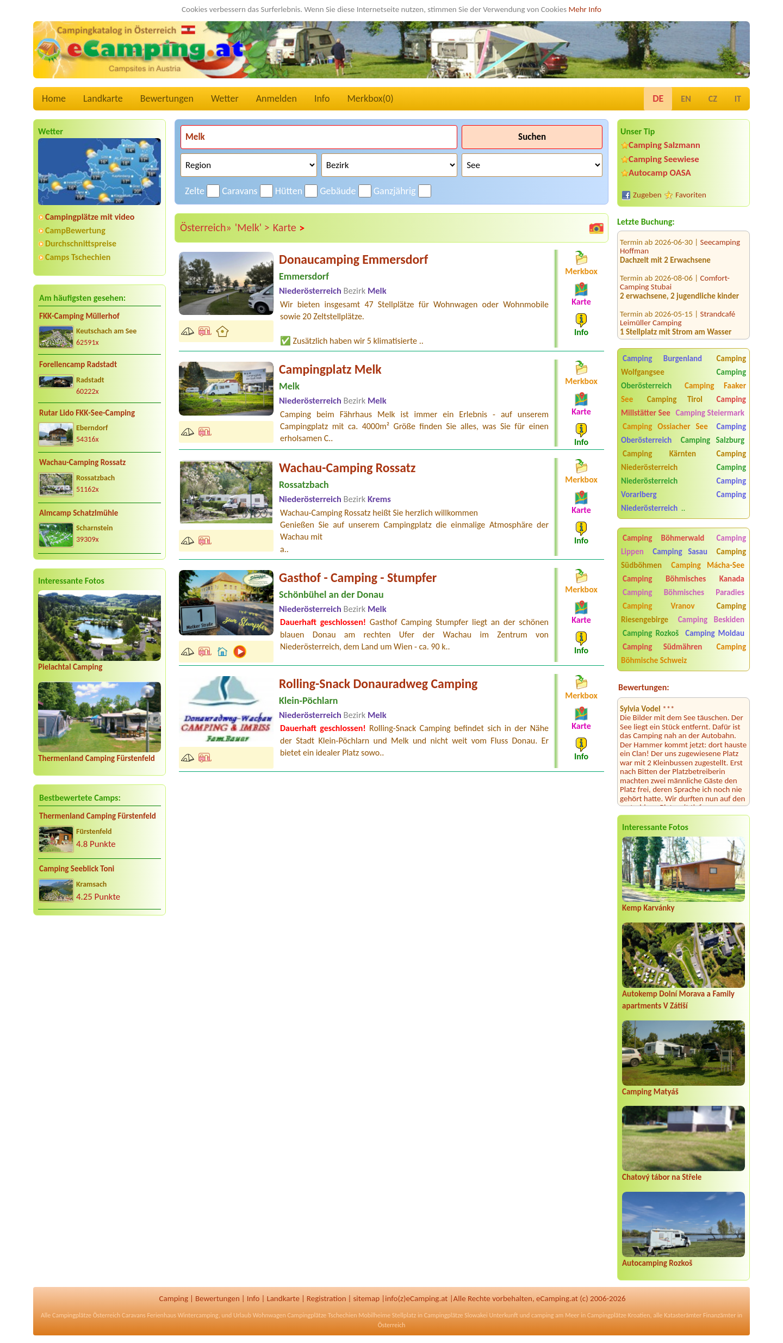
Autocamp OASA (660, 172)
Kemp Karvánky (648, 908)
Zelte (194, 191)
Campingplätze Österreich (86, 1315)
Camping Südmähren (662, 647)
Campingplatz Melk (330, 369)
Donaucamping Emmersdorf (353, 259)
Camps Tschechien (77, 257)
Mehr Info (584, 9)
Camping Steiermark (709, 413)
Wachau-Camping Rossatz (82, 462)
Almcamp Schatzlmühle (78, 513)
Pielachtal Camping (70, 667)
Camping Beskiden (711, 619)
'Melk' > (252, 227)
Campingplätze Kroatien (618, 1315)
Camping (173, 1298)
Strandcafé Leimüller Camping (677, 301)
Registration (326, 1298)
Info (322, 98)
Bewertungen (167, 98)
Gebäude (338, 191)
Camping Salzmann (664, 145)
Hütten (288, 191)
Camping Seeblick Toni (76, 869)
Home (54, 98)
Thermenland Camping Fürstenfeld (96, 758)
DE (657, 98)
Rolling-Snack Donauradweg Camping (378, 683)
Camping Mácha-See (707, 565)
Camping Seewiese (664, 159)
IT (738, 99)
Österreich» (206, 227)
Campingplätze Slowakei (456, 1315)
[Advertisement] (99, 1009)
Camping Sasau (679, 551)
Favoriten (690, 195)
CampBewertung (75, 230)
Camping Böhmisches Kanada (683, 579)
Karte (289, 228)
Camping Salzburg (712, 440)
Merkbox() (370, 98)
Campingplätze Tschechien (322, 1315)
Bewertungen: (643, 687)
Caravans (239, 191)
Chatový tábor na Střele (661, 1177)
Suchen (532, 137)
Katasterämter (682, 1315)
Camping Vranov (659, 606)
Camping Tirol (675, 399)
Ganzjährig (395, 191)
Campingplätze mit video (89, 217)
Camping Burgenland (662, 358)
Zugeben (647, 195)
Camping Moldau (714, 633)
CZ (713, 99)
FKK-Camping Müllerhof (79, 316)
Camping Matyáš (650, 1092)
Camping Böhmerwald (663, 538)
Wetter (225, 98)
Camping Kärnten (659, 454)
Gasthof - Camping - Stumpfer (358, 577)
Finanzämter (719, 1315)
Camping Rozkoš (651, 633)
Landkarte (103, 98)
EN (686, 99)
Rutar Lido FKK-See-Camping (87, 413)
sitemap (366, 1298)
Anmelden (276, 98)
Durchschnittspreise (80, 243)
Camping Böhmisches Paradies (683, 592)
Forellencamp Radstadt (78, 364)
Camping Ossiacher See (665, 426)
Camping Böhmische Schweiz (683, 653)
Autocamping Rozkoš (657, 1263)
